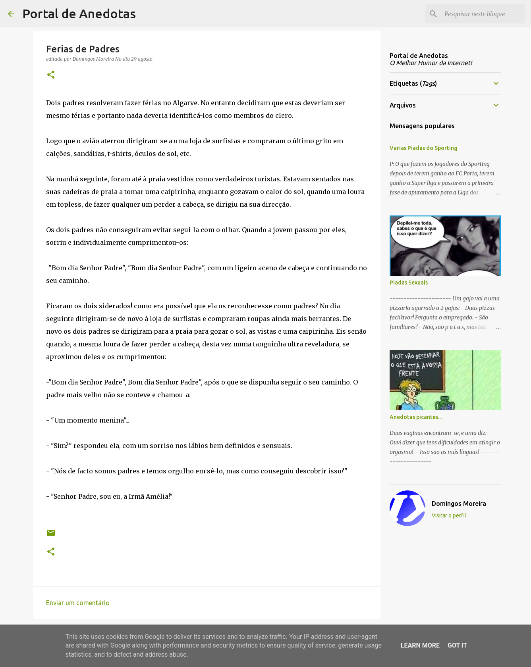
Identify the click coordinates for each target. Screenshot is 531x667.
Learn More (420, 645)
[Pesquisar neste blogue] (483, 13)
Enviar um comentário (78, 602)
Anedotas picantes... (416, 417)
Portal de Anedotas (79, 13)
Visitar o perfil (449, 515)
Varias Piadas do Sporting (424, 148)
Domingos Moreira (459, 503)
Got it (457, 645)
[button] (51, 75)
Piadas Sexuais (409, 282)
